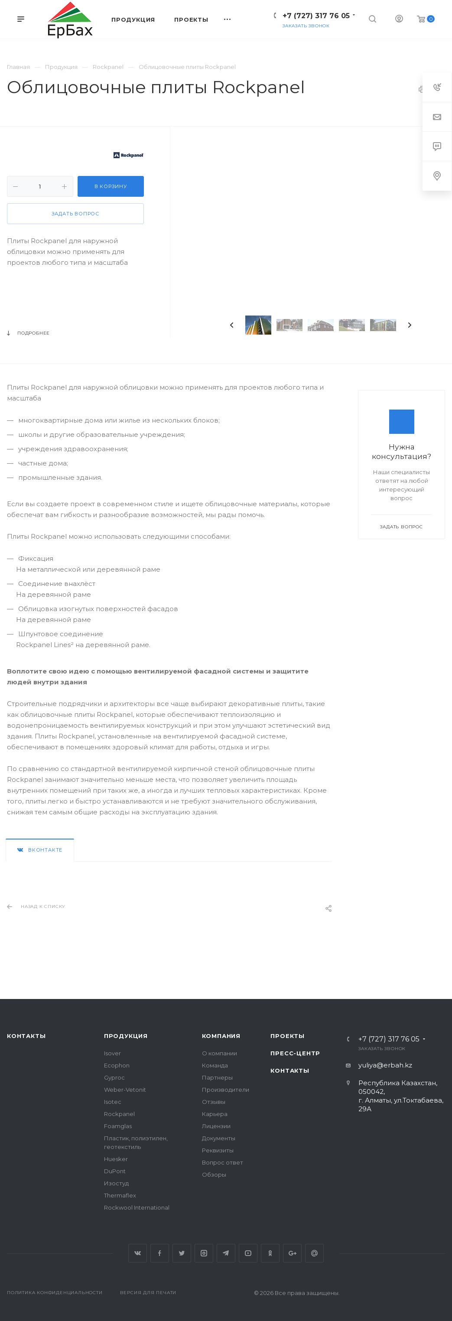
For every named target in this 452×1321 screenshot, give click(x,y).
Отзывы (213, 1101)
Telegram (226, 1253)
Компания (221, 1035)
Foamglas (118, 1126)
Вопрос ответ (222, 1162)
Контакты (26, 1035)
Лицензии (216, 1126)
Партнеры (217, 1077)
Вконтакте (137, 1253)
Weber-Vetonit (125, 1089)
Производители (225, 1089)
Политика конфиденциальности (55, 1292)
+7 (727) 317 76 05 (316, 16)
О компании (219, 1053)
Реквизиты (218, 1150)
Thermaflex (120, 1195)
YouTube (248, 1253)
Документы (218, 1138)
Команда (215, 1065)
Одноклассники (270, 1253)
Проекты (287, 1035)
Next (409, 325)
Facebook (159, 1253)
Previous (231, 325)
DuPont (115, 1171)
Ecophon (117, 1065)
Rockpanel (119, 1113)
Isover (112, 1053)
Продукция (126, 1035)
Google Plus (292, 1253)
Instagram (204, 1253)
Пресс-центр (295, 1053)
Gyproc (114, 1077)
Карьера (215, 1113)
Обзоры (214, 1174)
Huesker (116, 1158)
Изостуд (116, 1183)
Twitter (181, 1253)
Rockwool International (136, 1207)
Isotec (112, 1101)
